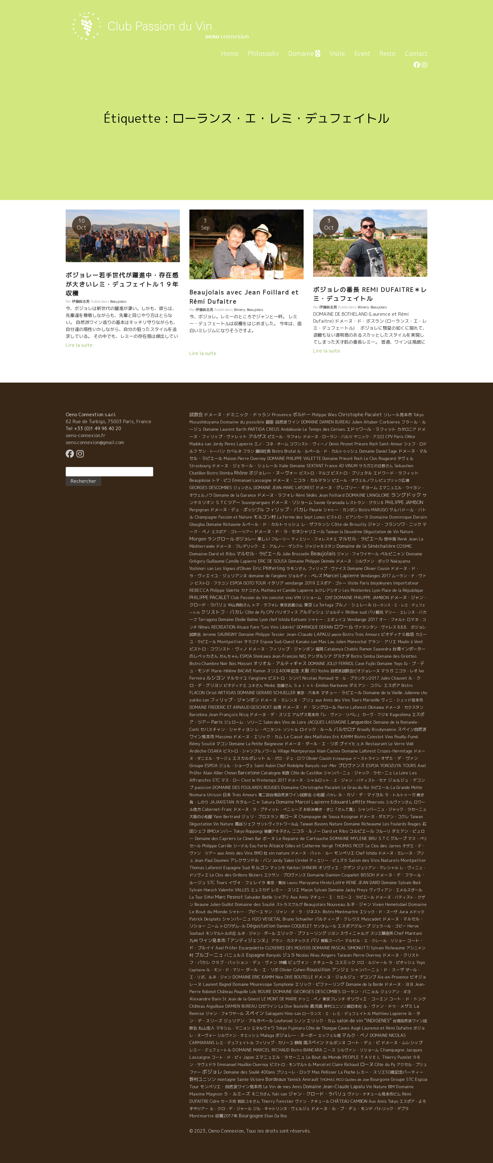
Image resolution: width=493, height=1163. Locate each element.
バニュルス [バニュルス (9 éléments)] (234, 955)
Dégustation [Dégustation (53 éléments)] (261, 925)
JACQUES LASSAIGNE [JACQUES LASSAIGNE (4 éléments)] (326, 722)
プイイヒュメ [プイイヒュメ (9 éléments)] (351, 743)
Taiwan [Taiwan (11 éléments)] (344, 955)
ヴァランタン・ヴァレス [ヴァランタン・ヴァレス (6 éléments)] (375, 627)
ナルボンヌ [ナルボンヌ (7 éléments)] (335, 1042)
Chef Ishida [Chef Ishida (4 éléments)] (366, 853)
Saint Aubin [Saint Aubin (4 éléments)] (265, 765)
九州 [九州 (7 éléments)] (193, 940)
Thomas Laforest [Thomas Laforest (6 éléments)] (205, 867)
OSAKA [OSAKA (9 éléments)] (215, 751)
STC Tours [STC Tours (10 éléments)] (217, 882)
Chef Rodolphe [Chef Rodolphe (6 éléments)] (290, 765)
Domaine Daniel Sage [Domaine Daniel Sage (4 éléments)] (378, 451)
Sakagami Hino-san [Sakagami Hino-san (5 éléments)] (283, 1013)
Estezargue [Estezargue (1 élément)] (342, 758)
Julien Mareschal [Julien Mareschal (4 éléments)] (351, 641)
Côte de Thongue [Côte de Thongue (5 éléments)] (321, 1028)
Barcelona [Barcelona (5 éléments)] (198, 714)
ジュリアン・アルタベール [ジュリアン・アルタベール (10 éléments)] (248, 1021)
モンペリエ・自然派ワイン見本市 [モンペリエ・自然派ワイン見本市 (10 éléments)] (231, 1086)
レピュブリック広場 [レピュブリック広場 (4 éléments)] (392, 480)
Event (362, 53)
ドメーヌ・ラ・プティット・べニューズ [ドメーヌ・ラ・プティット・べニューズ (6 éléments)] (267, 809)
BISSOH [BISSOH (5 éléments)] (368, 875)
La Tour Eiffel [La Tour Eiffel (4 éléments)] (201, 897)
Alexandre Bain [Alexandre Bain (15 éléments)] (205, 999)
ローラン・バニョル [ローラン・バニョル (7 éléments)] (360, 991)
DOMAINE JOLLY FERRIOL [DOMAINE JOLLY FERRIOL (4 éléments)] (331, 663)
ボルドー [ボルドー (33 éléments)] (302, 414)
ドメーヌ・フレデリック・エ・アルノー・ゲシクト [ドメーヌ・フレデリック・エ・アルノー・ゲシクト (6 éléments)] (260, 546)
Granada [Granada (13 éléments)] (336, 502)
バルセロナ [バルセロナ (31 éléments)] (345, 729)
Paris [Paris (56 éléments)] (217, 722)
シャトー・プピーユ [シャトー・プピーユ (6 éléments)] (246, 911)
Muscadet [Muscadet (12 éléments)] (371, 919)
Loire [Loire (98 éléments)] (339, 882)
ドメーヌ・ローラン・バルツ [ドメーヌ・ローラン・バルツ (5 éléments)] (327, 436)
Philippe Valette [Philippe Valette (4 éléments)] (225, 590)
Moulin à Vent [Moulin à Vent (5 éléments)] (410, 641)
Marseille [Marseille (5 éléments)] (371, 700)
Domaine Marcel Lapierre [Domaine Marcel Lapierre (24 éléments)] (303, 802)
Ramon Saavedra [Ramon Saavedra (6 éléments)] (375, 649)
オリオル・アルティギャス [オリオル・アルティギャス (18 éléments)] (280, 663)
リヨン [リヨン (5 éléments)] (333, 933)
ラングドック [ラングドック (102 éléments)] (406, 494)
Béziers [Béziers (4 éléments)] (256, 875)
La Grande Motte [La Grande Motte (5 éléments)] (406, 787)
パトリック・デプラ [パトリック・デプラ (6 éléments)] (391, 1108)
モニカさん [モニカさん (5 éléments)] (261, 1094)
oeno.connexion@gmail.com (95, 442)
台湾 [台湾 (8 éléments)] (277, 707)
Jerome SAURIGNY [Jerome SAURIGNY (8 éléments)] (219, 634)
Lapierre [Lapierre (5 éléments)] (245, 444)
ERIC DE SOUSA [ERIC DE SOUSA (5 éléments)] (272, 561)
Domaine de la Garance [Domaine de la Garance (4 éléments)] (235, 495)
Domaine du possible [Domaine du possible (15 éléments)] (242, 422)
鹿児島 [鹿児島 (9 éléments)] (316, 1006)
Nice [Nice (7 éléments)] (279, 977)
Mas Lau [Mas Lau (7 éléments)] (326, 641)
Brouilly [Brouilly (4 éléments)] (364, 729)
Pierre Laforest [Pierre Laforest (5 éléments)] (352, 707)
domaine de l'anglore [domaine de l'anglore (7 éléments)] (267, 575)
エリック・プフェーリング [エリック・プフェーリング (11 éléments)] (301, 933)
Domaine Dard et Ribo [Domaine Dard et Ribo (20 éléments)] (212, 554)
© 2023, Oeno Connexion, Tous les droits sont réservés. (250, 1131)
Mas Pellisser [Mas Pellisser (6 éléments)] (324, 1072)
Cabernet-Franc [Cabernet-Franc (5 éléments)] (217, 809)
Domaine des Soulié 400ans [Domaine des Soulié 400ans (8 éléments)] (249, 1072)
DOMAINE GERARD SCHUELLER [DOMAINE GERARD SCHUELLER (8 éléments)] (266, 692)
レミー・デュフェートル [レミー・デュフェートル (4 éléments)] (210, 1050)
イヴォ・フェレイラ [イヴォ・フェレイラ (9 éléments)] (247, 882)
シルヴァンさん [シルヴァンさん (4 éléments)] (399, 802)
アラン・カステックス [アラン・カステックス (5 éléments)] (290, 940)
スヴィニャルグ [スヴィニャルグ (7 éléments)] (354, 933)
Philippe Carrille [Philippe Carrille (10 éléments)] (217, 846)
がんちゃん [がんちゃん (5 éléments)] (229, 656)
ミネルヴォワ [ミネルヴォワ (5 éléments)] (263, 1028)
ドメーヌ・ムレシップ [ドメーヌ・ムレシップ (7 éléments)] (402, 1042)
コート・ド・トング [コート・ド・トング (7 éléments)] (407, 999)
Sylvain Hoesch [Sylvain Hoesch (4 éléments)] (203, 890)
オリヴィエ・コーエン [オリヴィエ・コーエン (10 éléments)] (367, 999)
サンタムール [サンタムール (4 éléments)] (324, 926)
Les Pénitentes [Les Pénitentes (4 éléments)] (357, 590)
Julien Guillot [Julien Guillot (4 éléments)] (221, 904)
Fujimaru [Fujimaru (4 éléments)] (296, 1028)
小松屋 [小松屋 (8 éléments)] (319, 795)
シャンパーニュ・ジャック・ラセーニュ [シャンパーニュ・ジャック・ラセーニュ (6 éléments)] (392, 809)
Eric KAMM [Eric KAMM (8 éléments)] (342, 737)
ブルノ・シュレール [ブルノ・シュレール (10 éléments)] (353, 605)
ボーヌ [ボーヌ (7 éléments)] (269, 838)
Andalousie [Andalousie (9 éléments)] (291, 429)
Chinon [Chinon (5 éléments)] (231, 773)
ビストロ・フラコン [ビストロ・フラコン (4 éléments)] (211, 583)
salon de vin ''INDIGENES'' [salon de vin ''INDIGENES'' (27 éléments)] (364, 1021)
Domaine (304, 53)
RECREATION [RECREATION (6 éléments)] (223, 627)
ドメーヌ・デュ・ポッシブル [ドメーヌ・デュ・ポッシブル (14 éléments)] (237, 510)
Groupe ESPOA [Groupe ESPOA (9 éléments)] (203, 765)
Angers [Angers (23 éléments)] (328, 955)
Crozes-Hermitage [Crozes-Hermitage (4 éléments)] (395, 751)
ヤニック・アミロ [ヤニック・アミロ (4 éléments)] (369, 436)
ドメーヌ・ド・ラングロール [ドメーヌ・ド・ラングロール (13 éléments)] (309, 707)
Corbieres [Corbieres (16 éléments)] (389, 422)
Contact (416, 53)
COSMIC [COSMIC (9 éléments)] (404, 546)
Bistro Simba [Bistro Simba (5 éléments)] (363, 656)
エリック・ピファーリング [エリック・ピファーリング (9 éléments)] (320, 984)
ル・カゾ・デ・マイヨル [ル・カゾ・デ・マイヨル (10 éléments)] (361, 795)
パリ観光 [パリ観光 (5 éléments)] (375, 612)
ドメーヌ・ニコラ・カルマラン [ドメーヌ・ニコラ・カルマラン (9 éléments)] (302, 480)
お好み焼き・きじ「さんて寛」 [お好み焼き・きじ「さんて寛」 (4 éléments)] (330, 809)
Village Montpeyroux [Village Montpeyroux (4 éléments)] (296, 751)
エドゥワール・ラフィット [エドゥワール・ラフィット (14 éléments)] (371, 429)
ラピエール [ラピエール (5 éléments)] (379, 787)
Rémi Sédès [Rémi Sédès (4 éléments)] (306, 495)
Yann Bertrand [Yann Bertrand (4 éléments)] (227, 816)
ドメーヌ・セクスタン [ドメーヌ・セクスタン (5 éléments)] (404, 707)
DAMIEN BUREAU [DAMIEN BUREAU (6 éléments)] (241, 1006)
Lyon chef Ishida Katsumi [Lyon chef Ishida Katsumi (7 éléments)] (283, 619)
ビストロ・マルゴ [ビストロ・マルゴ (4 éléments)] (314, 473)
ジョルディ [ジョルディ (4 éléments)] (334, 612)
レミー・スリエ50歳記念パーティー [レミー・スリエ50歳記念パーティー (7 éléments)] (390, 1072)
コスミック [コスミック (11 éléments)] (345, 962)
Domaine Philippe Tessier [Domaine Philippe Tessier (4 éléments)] (262, 634)
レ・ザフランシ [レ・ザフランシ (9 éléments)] (315, 524)
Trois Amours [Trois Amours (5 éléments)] (244, 795)
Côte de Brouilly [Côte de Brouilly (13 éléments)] (348, 524)
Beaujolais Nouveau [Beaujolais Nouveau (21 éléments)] (324, 904)
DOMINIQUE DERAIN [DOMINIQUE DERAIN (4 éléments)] (315, 627)
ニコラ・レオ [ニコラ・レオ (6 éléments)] (406, 671)
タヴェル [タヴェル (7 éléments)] (405, 458)
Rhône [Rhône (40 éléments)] (241, 472)
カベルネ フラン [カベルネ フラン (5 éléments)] (240, 451)
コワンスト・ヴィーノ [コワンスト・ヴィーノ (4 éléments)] (309, 444)
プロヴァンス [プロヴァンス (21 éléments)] (351, 765)
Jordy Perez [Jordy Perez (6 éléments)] (224, 444)
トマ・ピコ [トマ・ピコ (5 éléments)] (221, 480)
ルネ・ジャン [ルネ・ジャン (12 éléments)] (358, 904)
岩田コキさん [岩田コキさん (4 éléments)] (248, 1101)
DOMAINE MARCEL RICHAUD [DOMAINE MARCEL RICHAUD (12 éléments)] (261, 1050)
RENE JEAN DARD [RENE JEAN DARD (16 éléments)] (363, 882)
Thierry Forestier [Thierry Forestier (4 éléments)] (277, 1101)
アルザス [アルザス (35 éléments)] (257, 436)
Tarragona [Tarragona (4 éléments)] (207, 619)
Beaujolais (118, 301)
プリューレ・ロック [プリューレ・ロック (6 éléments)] (293, 1072)
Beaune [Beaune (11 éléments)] (201, 904)
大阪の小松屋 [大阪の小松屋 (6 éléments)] (200, 816)
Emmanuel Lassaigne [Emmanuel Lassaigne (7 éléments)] (252, 480)
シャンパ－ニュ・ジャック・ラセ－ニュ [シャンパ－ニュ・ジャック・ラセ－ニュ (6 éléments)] (358, 773)
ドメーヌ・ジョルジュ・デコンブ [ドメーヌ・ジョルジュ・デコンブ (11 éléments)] (345, 977)
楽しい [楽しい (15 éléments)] (263, 539)
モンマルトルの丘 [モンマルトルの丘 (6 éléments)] (221, 933)
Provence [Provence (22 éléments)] (282, 414)
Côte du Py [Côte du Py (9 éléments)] (385, 1064)
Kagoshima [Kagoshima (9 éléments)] (400, 714)
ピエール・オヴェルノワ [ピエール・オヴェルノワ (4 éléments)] (353, 480)
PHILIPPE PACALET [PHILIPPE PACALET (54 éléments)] (209, 597)
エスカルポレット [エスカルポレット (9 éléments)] (249, 758)
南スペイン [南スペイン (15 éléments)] (313, 1042)
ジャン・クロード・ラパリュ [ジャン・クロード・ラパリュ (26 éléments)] (317, 1094)
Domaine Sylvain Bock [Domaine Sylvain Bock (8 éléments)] (401, 882)
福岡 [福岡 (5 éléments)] (319, 649)
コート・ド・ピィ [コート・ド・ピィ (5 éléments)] (227, 1057)
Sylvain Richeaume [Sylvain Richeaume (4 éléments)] (388, 948)
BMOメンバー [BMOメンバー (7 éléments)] (219, 831)
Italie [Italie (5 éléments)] (283, 465)
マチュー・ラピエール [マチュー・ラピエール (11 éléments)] (341, 692)
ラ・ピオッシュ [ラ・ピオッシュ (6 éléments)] (401, 962)
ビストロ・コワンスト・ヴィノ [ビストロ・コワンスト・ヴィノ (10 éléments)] (218, 649)
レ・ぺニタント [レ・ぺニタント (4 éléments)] (268, 729)
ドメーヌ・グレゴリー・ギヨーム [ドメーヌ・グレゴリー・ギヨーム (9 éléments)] (347, 487)
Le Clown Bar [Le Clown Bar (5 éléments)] (249, 838)
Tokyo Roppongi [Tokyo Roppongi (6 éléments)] (248, 831)
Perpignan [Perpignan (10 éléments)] (199, 510)
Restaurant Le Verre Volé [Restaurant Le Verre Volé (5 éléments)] (389, 743)
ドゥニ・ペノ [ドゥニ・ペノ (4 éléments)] (309, 999)
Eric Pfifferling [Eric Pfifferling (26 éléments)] (269, 568)
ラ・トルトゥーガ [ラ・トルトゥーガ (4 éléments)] (400, 795)
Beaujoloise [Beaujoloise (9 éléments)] (200, 480)
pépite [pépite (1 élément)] (336, 634)
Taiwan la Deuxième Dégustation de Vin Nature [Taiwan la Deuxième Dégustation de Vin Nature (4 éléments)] (369, 531)
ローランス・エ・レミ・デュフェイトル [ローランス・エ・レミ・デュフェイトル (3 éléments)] (336, 1013)
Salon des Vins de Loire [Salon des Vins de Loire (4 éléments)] (284, 722)
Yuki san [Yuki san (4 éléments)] (279, 1094)
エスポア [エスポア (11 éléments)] (392, 685)
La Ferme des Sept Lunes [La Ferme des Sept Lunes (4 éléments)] (301, 517)
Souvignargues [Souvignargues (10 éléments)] (255, 502)
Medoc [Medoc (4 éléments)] (270, 685)
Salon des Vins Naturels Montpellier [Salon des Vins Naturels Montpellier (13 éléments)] (387, 860)
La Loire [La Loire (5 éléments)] (400, 773)
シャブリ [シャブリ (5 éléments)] (281, 897)
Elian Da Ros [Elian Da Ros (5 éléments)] (276, 1116)
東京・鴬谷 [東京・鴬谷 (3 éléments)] (276, 882)
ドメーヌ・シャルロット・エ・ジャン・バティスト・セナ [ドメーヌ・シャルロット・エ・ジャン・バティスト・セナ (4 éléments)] (337, 780)
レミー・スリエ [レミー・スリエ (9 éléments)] (285, 890)
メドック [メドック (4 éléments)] (416, 911)
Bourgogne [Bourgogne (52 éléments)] (251, 1115)
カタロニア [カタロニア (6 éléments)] (406, 429)
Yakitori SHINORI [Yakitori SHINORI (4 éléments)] (301, 867)
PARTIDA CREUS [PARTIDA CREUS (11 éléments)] (263, 429)
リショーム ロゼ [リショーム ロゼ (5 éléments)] (317, 597)
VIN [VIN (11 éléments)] (297, 597)
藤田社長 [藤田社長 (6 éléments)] (263, 451)
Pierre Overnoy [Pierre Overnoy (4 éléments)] (367, 955)
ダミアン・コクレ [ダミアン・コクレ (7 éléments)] (365, 685)
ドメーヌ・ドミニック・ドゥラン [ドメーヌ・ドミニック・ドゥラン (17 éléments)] (237, 414)
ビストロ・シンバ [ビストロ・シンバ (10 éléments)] (284, 678)
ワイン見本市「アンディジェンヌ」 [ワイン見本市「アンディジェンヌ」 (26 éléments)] (234, 940)
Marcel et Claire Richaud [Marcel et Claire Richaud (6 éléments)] (336, 1064)
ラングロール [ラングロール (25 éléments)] (220, 539)
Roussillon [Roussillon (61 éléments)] (318, 969)
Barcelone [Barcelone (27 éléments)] (249, 773)
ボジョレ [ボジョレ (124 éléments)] (212, 1071)
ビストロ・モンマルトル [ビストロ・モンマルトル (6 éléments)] (291, 1064)
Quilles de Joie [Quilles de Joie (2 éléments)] (357, 1079)
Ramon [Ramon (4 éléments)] (259, 671)
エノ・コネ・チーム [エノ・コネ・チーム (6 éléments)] (271, 444)
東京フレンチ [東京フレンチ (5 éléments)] (333, 999)
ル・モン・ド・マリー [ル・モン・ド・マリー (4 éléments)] (225, 969)
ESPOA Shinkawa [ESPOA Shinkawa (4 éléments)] (255, 656)
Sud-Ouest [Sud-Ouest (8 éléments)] (284, 641)
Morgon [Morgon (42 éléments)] (197, 538)
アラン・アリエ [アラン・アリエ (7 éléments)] (382, 641)
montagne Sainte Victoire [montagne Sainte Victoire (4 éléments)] (240, 1079)
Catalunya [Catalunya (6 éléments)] (334, 649)
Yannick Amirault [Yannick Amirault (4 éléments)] (303, 1079)
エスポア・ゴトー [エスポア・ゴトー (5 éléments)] (331, 583)
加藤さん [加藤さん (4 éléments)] (284, 685)
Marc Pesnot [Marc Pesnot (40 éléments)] (229, 897)
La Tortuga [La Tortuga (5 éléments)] (323, 605)
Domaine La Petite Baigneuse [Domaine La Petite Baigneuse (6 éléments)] (256, 743)
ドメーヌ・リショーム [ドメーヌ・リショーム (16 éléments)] (291, 502)
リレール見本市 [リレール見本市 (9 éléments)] (397, 414)
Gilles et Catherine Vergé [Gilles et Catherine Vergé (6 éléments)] (309, 846)
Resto (387, 53)
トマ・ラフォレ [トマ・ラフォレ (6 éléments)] (265, 605)
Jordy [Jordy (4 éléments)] (278, 860)
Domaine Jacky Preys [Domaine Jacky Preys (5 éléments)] (348, 890)
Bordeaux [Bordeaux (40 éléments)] (276, 1079)
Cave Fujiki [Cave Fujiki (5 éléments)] (365, 663)
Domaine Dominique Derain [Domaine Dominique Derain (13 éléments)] (398, 517)
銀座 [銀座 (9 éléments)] (270, 422)
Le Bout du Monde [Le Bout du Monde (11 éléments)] (323, 1057)
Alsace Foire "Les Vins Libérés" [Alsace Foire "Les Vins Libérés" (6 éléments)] (266, 627)
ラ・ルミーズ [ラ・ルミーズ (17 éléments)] (237, 1094)
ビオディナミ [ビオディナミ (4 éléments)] (235, 685)
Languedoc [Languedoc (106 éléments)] (360, 721)
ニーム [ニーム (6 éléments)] (213, 926)
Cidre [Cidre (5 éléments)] (215, 1101)
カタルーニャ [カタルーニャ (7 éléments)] (247, 802)
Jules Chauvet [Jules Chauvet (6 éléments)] (393, 678)
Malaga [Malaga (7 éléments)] (267, 1035)
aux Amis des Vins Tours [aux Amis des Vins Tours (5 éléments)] (338, 700)
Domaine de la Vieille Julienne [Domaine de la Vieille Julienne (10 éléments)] (391, 692)
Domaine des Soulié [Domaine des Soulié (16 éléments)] (255, 904)
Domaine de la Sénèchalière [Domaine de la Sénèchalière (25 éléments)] (366, 546)
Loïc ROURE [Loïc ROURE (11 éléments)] (260, 991)
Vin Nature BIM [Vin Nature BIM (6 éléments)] (380, 1086)
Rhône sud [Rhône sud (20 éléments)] (356, 612)
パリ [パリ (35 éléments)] (315, 940)
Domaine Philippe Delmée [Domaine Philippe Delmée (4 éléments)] (311, 561)
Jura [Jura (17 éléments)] (403, 911)
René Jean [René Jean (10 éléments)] (407, 539)
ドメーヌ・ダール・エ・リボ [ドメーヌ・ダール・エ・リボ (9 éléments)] (311, 743)
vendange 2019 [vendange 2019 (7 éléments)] (300, 583)
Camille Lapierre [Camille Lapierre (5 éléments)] (241, 561)
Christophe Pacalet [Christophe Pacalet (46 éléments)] (360, 414)
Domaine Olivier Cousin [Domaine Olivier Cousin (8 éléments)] (368, 568)
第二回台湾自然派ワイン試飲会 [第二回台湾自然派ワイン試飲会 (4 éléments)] (285, 795)
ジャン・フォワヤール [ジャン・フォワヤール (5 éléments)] (225, 1013)
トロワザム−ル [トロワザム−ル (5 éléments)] (233, 926)
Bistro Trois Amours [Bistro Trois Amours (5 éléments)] (361, 634)
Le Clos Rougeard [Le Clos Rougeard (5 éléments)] (380, 458)
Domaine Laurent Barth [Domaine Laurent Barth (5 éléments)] (224, 429)
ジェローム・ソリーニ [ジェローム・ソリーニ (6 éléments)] (243, 722)
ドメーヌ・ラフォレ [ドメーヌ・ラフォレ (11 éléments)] (275, 495)
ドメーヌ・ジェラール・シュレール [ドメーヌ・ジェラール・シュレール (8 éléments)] (245, 465)
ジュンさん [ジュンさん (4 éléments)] (242, 487)
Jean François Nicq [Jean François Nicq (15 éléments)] (228, 714)
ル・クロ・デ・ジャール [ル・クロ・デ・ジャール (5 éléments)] (231, 1108)
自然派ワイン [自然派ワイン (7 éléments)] (287, 422)
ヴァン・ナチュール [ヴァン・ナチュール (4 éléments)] (312, 1101)
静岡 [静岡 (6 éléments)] (298, 1042)
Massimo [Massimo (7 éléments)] (223, 737)
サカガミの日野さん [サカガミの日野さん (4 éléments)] (376, 465)
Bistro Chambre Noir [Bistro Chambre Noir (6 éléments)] (208, 663)
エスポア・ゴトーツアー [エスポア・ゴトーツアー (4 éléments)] (232, 531)
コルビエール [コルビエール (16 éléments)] (361, 831)
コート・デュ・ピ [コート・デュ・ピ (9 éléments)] (363, 1042)
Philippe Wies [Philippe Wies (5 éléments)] (324, 414)
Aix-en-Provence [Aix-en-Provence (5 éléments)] (393, 977)
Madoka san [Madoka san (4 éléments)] (200, 444)
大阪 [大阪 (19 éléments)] (304, 671)
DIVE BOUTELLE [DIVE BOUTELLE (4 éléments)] (299, 977)
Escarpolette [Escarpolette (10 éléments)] (251, 948)
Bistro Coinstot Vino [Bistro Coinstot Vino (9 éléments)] (373, 737)
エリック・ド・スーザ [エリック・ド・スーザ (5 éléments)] (378, 911)
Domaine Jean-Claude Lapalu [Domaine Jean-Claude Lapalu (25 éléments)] (334, 1086)
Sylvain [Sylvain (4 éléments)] (320, 890)
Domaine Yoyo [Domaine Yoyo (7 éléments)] (389, 663)
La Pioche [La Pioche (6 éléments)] (346, 1072)
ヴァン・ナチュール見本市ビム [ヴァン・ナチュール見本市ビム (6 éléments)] (374, 1094)
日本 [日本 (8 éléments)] (227, 795)
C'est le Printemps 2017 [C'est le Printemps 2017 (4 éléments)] (263, 780)
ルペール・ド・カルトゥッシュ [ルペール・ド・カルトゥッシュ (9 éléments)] (271, 524)
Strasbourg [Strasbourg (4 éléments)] (200, 465)
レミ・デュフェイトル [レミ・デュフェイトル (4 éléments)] (235, 1042)
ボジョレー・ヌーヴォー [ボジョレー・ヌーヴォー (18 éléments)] (273, 473)
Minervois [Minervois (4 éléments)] (376, 802)
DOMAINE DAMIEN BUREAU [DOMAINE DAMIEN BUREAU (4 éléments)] (325, 422)
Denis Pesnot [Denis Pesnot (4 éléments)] (341, 444)
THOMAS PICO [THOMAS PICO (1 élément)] (332, 1079)
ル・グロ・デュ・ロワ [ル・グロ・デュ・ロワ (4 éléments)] (286, 758)
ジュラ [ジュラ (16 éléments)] (288, 955)
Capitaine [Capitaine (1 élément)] (197, 969)
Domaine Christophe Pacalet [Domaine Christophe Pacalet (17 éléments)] (310, 787)
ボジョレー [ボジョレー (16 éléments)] (245, 539)
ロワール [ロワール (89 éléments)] (343, 626)
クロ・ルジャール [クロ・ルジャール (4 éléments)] (372, 962)
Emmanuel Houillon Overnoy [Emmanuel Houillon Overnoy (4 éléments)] (242, 1064)
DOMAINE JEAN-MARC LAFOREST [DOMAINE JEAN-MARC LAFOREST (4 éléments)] (283, 487)
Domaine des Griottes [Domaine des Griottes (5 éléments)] (396, 656)
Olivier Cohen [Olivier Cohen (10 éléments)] (293, 969)
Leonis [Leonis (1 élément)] (292, 882)
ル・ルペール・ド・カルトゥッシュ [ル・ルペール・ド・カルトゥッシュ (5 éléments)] (327, 451)
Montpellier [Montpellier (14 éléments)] (230, 641)
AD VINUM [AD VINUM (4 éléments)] (348, 465)
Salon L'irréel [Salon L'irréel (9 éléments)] (296, 860)
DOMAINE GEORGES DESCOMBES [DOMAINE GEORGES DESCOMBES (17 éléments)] (307, 991)
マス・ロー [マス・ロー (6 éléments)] (230, 780)
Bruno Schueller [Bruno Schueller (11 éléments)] (298, 919)
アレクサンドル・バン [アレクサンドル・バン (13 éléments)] (250, 860)
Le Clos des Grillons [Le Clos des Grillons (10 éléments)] (228, 875)
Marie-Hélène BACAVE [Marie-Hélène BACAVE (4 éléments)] (231, 671)
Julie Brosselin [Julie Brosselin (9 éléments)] (295, 554)
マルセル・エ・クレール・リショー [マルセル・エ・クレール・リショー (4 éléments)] (375, 940)
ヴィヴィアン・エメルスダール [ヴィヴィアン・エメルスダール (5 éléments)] (395, 890)
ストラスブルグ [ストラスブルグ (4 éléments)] (289, 904)
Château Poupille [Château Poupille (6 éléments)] (232, 991)
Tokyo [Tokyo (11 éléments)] (281, 1028)
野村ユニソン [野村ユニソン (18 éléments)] (202, 1079)
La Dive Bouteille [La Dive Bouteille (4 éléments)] (294, 1006)
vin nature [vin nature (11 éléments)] (279, 853)
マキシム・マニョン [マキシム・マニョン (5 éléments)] (233, 1028)
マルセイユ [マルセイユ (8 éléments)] (237, 678)
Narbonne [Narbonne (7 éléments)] (339, 685)
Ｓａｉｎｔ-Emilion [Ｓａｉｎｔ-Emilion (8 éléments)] (311, 685)
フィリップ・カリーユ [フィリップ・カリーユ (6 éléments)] (274, 1042)
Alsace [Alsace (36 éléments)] (276, 846)
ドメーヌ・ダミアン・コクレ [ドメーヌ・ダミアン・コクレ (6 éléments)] (384, 816)
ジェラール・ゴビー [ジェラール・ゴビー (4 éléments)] (389, 926)
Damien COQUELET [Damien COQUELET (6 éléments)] (294, 926)
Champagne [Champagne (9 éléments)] (206, 517)
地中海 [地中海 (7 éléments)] (390, 539)
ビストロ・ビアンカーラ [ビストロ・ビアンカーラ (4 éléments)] (347, 517)
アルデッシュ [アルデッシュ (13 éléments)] (311, 612)
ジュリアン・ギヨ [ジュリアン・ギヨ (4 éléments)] (395, 991)
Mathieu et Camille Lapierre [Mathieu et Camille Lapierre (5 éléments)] (287, 590)
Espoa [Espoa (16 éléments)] (266, 641)
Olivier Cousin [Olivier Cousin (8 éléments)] (319, 758)
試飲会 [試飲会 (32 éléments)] (196, 414)
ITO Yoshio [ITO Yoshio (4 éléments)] (320, 671)
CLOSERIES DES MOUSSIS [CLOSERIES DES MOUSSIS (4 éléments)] (288, 948)
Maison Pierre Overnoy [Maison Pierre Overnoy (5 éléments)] (245, 458)
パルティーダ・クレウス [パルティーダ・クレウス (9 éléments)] (337, 919)
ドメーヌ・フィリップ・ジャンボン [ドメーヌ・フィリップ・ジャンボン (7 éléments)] (281, 649)
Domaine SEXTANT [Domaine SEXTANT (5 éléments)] (307, 465)
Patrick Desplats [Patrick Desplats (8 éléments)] (205, 919)
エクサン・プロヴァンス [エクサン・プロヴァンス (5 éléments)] (285, 875)
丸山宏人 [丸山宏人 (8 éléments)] (206, 1028)
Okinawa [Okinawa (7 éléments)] (376, 707)
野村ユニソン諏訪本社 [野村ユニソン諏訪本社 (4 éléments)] (343, 1006)
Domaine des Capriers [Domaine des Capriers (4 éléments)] (215, 838)
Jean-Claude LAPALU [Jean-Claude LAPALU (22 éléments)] (308, 634)
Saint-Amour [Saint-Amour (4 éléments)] (391, 444)
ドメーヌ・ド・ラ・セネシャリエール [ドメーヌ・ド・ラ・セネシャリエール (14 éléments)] (289, 531)
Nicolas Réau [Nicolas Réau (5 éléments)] (307, 955)
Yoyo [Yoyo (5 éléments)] (420, 962)
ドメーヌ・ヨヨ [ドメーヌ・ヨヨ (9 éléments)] (399, 984)
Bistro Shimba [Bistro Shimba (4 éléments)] (220, 473)
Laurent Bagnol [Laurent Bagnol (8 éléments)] (217, 984)
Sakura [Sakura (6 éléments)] (268, 802)
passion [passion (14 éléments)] (203, 787)
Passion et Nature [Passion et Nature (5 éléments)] (235, 517)
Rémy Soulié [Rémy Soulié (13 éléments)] (202, 743)
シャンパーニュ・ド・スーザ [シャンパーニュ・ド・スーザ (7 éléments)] (377, 969)
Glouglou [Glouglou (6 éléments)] (197, 524)
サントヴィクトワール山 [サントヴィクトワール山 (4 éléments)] (278, 824)
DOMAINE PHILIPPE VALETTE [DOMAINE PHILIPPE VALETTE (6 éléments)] (294, 458)
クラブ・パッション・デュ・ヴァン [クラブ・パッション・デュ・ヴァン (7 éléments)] (244, 962)
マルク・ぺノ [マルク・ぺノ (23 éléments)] (355, 1035)
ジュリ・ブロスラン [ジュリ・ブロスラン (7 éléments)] (260, 816)
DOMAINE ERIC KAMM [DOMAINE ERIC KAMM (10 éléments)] (253, 977)
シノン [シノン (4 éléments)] (300, 1021)
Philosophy (263, 53)
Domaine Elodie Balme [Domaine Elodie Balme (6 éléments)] (238, 619)
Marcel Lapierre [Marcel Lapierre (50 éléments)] (341, 575)
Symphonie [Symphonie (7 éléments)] (283, 984)
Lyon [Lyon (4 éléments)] (376, 590)
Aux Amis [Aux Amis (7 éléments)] (299, 897)
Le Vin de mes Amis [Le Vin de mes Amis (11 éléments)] (282, 1086)
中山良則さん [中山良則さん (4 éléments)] (239, 605)
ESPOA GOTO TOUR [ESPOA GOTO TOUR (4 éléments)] (248, 583)
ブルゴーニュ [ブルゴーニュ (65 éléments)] (208, 955)
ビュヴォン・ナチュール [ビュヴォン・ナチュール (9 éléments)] (310, 962)
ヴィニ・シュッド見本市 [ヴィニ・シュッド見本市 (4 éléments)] (402, 700)
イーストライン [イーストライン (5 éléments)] (366, 758)
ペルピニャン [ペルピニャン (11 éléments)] (392, 554)
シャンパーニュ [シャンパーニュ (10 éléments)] (236, 919)
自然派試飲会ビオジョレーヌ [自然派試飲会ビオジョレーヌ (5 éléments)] (355, 671)
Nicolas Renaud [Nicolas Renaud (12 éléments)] (317, 678)
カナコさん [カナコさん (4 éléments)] (250, 590)
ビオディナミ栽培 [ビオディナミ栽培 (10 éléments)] (397, 634)
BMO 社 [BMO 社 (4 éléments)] (260, 853)
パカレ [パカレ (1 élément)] (331, 795)
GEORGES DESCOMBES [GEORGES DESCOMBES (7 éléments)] (210, 487)
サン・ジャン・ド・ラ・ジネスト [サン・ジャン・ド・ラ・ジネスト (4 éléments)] (292, 911)
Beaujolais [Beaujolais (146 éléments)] (323, 553)
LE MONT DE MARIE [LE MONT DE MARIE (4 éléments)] (279, 999)
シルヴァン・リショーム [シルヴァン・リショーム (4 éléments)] (358, 1050)
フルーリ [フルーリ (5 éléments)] (383, 831)
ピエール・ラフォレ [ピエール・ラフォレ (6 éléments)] (284, 436)
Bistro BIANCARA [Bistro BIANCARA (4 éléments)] (306, 1050)
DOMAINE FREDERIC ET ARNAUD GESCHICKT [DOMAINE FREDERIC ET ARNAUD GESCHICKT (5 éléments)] (230, 707)
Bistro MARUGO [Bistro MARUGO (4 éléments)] (373, 510)
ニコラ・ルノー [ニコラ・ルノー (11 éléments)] (306, 831)
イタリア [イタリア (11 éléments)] (275, 583)
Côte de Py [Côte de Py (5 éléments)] (255, 612)
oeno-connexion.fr (85, 435)
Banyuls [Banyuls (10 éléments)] (273, 955)
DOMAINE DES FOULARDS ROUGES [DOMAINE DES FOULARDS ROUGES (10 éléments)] (246, 787)
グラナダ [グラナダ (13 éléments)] (341, 656)
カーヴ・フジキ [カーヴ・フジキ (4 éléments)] (375, 714)
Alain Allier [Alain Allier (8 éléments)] (213, 773)
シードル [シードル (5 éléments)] (240, 846)
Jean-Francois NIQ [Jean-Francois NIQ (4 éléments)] (289, 656)
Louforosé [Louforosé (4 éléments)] (283, 1021)
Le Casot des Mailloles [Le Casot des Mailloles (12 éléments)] (307, 737)
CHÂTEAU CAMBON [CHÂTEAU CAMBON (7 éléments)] (349, 1101)
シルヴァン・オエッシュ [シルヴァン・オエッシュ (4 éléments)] (238, 1035)
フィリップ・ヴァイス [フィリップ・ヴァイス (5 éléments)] (327, 568)
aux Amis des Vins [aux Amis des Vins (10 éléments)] (235, 853)
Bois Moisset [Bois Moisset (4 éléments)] (240, 663)
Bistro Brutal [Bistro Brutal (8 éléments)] (284, 451)
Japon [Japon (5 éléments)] (248, 1057)
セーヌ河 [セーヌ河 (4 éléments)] (228, 1101)
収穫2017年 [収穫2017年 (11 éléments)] (226, 1116)
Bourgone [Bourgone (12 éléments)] (380, 1079)
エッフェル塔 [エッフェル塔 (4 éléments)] (329, 1035)
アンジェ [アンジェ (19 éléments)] (340, 969)
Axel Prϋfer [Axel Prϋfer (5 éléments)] (226, 948)
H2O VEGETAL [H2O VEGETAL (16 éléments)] (266, 919)
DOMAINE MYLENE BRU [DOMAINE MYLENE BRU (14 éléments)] (353, 838)
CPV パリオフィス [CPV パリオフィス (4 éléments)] (282, 612)
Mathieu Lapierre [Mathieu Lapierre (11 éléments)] (389, 1013)
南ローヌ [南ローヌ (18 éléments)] (289, 816)
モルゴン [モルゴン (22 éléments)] (260, 867)
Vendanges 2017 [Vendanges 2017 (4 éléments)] (375, 575)
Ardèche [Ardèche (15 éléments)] (198, 751)
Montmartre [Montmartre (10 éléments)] (201, 1116)
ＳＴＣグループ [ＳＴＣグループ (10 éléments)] (392, 838)
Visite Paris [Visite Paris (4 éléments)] (358, 583)
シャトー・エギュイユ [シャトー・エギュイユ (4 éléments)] (327, 619)
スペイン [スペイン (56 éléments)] (254, 1013)
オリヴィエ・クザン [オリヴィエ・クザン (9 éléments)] (336, 867)
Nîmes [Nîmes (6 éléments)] (204, 627)
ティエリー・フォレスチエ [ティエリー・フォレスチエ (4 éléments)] (314, 539)
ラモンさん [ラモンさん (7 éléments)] (296, 568)
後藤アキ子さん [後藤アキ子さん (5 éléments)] (277, 831)
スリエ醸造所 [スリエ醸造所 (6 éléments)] (381, 933)
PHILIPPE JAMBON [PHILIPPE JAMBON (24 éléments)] (404, 502)
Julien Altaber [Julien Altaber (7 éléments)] (365, 422)
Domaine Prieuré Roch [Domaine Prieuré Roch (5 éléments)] (342, 458)
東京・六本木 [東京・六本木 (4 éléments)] (308, 692)
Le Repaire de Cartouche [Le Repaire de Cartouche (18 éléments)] (302, 838)
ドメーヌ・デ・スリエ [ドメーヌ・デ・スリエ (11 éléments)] (270, 714)
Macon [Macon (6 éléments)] (307, 890)
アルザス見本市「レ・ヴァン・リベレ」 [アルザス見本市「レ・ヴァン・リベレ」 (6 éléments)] (326, 714)
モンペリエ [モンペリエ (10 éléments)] (344, 853)
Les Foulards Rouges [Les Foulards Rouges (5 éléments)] (402, 824)
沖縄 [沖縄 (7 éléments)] (283, 962)
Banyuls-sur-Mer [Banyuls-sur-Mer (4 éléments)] (321, 765)
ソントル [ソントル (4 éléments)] (290, 729)
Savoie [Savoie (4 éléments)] (319, 502)
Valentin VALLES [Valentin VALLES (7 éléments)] (233, 890)
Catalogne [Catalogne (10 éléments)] (271, 773)
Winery (239, 309)
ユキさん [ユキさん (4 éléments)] (255, 685)
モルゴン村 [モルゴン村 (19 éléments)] (264, 517)
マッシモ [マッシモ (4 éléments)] (277, 867)
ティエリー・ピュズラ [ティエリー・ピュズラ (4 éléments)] (328, 860)
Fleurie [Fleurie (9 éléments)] (315, 510)
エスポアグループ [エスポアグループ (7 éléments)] (354, 926)
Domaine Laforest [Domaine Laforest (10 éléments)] (359, 751)
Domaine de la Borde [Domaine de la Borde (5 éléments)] (364, 984)
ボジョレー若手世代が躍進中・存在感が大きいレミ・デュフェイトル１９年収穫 (122, 284)
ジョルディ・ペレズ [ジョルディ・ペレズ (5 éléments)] (305, 575)
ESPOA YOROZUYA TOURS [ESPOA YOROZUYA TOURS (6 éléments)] (391, 765)
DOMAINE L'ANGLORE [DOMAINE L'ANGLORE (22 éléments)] (368, 495)
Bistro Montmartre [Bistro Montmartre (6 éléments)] (340, 911)
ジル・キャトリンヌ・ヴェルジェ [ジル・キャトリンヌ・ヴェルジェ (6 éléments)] (281, 1108)
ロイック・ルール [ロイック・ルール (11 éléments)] (315, 729)
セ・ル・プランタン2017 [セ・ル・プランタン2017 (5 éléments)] (357, 678)
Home (229, 53)
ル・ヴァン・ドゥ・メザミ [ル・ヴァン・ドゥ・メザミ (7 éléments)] (388, 1006)
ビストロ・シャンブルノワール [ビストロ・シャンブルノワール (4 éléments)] (249, 751)
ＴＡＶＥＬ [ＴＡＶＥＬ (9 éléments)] (370, 1057)
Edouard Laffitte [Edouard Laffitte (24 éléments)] (348, 802)
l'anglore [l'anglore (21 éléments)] (257, 678)
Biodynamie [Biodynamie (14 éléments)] (384, 729)
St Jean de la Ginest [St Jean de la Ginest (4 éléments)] (241, 999)
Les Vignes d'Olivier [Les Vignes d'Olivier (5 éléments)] (233, 568)
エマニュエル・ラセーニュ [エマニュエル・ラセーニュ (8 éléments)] (280, 1057)
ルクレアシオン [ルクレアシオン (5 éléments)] (328, 590)
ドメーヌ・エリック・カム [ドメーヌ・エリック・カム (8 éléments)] (258, 737)
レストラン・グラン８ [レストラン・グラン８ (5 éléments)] (365, 502)
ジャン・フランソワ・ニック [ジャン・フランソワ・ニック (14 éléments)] (394, 524)
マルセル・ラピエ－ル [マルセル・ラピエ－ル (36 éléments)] (258, 554)
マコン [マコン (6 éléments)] (222, 743)
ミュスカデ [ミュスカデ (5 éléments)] (260, 890)
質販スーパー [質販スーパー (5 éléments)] (332, 940)
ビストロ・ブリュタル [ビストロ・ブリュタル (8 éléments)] (351, 473)
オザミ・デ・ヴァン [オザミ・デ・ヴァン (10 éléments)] (399, 758)
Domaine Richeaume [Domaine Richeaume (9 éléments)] (362, 824)
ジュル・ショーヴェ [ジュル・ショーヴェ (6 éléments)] (236, 765)
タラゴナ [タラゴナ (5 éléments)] (251, 641)
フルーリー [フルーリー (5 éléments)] (280, 539)
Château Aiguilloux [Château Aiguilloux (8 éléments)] (206, 1006)
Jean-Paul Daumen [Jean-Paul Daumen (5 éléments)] (211, 860)
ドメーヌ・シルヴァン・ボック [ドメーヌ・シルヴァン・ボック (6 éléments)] (362, 561)
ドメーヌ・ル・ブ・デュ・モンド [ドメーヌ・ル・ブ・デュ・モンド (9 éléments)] (342, 1108)
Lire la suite (79, 345)
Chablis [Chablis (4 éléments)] (351, 649)
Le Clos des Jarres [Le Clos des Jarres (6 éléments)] (383, 846)
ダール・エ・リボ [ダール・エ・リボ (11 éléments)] (262, 969)
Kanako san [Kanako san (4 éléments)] (306, 641)
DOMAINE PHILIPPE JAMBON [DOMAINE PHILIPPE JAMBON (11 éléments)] (361, 597)
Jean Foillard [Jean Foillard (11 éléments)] (332, 495)
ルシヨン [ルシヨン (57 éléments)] (215, 678)
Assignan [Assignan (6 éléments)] (349, 816)
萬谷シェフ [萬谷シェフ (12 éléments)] (245, 824)
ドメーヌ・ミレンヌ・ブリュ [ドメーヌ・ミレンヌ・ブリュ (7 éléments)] (287, 700)
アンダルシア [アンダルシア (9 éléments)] (319, 656)
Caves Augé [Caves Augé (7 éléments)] (349, 1028)
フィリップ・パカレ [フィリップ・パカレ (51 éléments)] (286, 509)
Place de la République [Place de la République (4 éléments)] (402, 590)
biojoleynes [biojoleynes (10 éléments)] (381, 583)
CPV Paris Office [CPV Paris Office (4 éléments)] (400, 436)
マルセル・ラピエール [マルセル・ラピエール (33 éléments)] (360, 539)
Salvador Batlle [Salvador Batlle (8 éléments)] (258, 897)
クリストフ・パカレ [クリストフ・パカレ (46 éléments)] (222, 612)
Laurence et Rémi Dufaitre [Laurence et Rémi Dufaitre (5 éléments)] (387, 1028)
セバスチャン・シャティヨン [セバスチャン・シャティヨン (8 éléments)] (227, 729)
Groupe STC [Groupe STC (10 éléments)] (402, 1079)
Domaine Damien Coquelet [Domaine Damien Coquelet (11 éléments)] (333, 875)
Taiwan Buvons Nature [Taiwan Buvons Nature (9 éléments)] (321, 824)
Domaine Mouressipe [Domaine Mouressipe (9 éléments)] (252, 984)
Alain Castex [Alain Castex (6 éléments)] (328, 751)
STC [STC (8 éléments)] (216, 780)
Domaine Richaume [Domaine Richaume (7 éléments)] (223, 524)
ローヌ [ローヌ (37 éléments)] (366, 1064)
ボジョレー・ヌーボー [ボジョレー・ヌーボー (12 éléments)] (296, 1035)
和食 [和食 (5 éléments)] (286, 773)
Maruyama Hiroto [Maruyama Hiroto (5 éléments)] (315, 882)
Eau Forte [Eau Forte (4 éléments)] (259, 846)
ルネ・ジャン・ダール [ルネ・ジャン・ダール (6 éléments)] (256, 933)
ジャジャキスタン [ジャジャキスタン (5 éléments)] (320, 546)
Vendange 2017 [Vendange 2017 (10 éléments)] (362, 619)
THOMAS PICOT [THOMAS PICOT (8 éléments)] (349, 846)
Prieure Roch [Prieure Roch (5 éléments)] (366, 444)
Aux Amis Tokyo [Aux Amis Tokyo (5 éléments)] (383, 1101)
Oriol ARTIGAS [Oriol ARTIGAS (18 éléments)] (221, 692)
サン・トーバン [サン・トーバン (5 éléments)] (211, 451)
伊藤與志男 (80, 301)
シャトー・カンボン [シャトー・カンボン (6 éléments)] (340, 510)
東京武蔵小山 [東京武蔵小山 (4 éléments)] (291, 605)
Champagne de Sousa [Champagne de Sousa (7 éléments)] (319, 816)
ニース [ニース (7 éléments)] (329, 1050)
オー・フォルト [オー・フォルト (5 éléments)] (392, 619)
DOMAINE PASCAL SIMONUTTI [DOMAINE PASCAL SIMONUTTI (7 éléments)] (341, 948)
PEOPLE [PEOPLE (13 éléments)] (351, 1057)
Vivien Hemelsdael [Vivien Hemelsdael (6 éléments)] (389, 904)
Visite (337, 53)
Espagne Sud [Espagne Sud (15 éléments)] (236, 867)
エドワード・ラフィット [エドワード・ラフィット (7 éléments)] (396, 473)
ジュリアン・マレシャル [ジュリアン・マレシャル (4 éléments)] (377, 867)
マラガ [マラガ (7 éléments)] (387, 671)
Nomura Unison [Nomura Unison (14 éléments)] (205, 795)
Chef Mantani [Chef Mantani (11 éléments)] (408, 933)
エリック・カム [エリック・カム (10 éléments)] (321, 1021)
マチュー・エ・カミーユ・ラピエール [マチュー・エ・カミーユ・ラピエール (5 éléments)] (342, 897)
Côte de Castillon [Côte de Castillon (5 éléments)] (306, 773)
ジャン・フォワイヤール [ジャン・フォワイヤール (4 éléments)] (358, 554)
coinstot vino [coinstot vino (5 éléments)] (281, 597)
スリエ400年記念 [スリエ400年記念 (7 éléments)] (283, 671)
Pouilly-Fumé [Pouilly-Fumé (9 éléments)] (406, 737)
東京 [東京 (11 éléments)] (308, 605)
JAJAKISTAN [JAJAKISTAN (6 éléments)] (222, 802)
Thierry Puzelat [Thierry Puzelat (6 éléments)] (396, 1057)
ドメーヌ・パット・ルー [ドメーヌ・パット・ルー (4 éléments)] (312, 853)
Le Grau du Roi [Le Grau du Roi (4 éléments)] (355, 787)
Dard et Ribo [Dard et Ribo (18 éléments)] (335, 831)
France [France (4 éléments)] (331, 465)
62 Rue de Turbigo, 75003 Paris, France (108, 421)
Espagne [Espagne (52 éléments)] (255, 955)
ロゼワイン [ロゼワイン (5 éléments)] (267, 1006)
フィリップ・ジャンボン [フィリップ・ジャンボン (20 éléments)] (234, 700)
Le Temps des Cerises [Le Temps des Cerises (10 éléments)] (324, 429)
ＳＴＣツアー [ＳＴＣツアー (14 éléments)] (227, 502)
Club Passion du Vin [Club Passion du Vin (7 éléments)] (249, 597)
